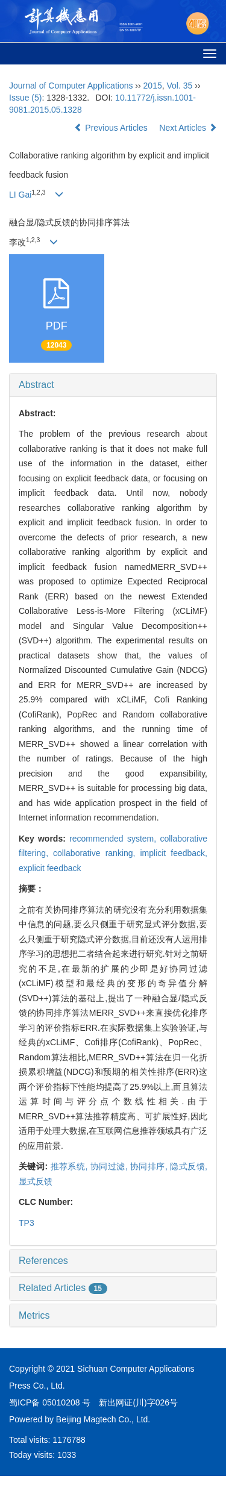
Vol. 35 (180, 85)
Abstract (36, 385)
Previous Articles (111, 128)
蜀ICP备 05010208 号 (49, 1402)
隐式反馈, (188, 1166)
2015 (152, 85)
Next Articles (188, 128)
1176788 (69, 1440)
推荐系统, (70, 1166)
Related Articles (63, 1288)
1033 (66, 1455)
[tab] (113, 385)
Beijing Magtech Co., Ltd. (103, 1419)
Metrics (34, 1315)
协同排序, (150, 1166)
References (43, 1260)
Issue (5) (25, 97)
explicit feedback (50, 868)
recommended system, (114, 838)
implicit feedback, (173, 853)
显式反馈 (35, 1181)
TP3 (26, 1223)
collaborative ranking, (96, 853)
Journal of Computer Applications (71, 85)
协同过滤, (110, 1166)
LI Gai (20, 194)
